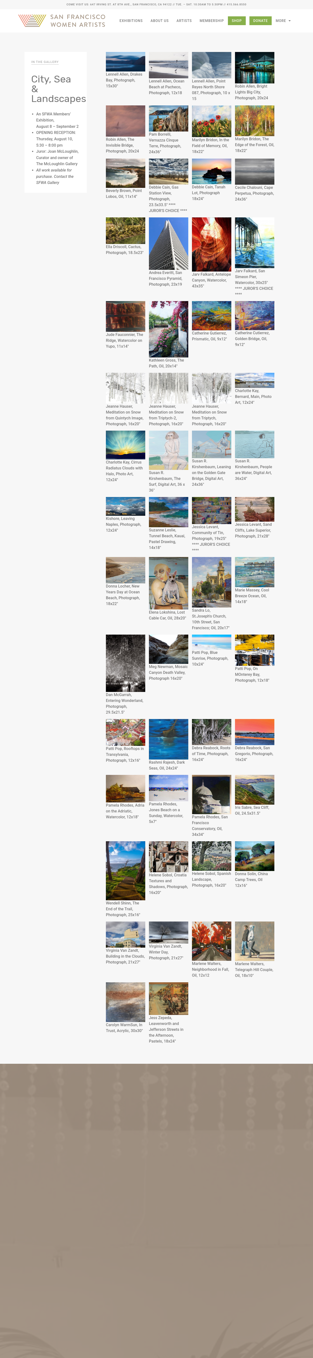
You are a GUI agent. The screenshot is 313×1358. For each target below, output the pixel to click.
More (283, 21)
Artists (184, 21)
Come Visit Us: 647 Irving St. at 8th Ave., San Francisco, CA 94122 (119, 4)
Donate (260, 21)
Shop (237, 21)
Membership (212, 21)
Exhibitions (131, 21)
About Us (160, 21)
